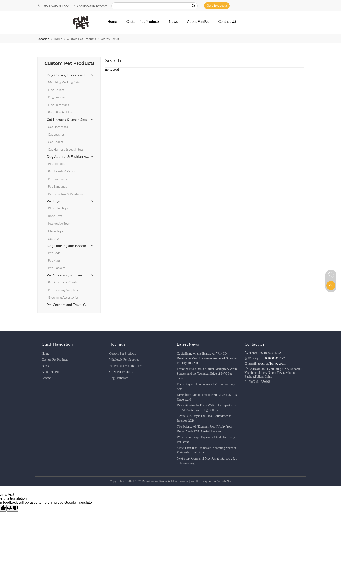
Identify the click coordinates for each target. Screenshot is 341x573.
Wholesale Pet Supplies (124, 359)
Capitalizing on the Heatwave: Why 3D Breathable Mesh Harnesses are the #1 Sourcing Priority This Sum (207, 358)
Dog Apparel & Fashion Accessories (70, 156)
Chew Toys (55, 231)
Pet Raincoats (57, 179)
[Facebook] (290, 5)
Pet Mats (54, 260)
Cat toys (54, 238)
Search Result (109, 39)
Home (58, 39)
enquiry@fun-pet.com (92, 6)
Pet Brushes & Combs (63, 282)
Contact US (49, 378)
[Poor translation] (12, 508)
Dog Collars (56, 90)
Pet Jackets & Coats (61, 171)
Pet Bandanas (57, 186)
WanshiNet (224, 481)
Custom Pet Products (81, 39)
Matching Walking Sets (64, 82)
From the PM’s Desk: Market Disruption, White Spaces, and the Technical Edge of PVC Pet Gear (207, 373)
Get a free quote (217, 5)
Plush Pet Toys (58, 208)
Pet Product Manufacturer (125, 365)
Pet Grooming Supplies (65, 275)
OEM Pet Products (121, 372)
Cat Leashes (56, 134)
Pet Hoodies (56, 163)
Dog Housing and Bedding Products (70, 245)
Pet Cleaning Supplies (63, 290)
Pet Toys (53, 201)
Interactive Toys (59, 223)
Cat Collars (55, 142)
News (45, 365)
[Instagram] (303, 5)
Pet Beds (54, 253)
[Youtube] (297, 5)
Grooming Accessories (63, 297)
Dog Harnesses (58, 105)
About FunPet (50, 372)
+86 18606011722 (55, 6)
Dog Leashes (57, 97)
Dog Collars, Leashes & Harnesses (70, 75)
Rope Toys (55, 216)
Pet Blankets (56, 268)
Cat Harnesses (58, 127)
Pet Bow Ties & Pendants (65, 194)
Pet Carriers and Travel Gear (69, 304)
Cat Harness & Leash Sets (67, 119)
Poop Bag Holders (60, 112)
